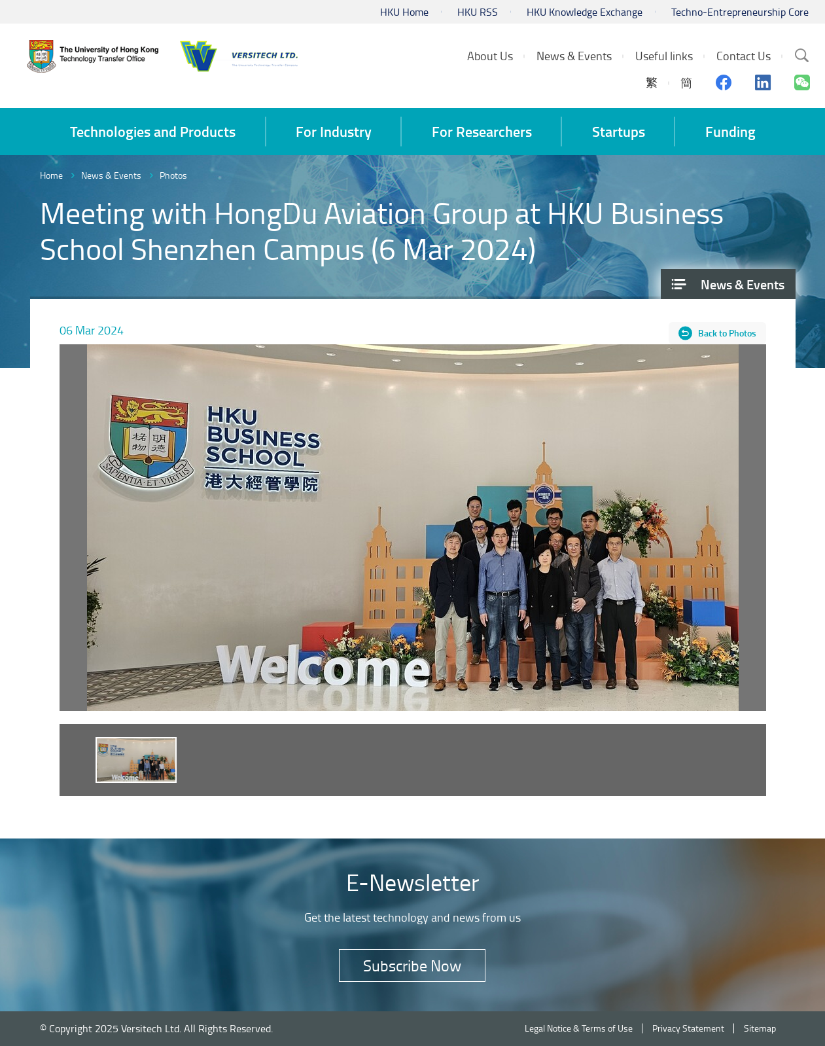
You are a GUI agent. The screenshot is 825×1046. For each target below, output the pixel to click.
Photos (173, 175)
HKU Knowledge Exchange (584, 12)
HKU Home (404, 12)
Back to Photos (727, 333)
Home (51, 175)
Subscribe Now (412, 965)
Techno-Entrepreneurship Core (740, 12)
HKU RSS (477, 12)
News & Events (111, 175)
